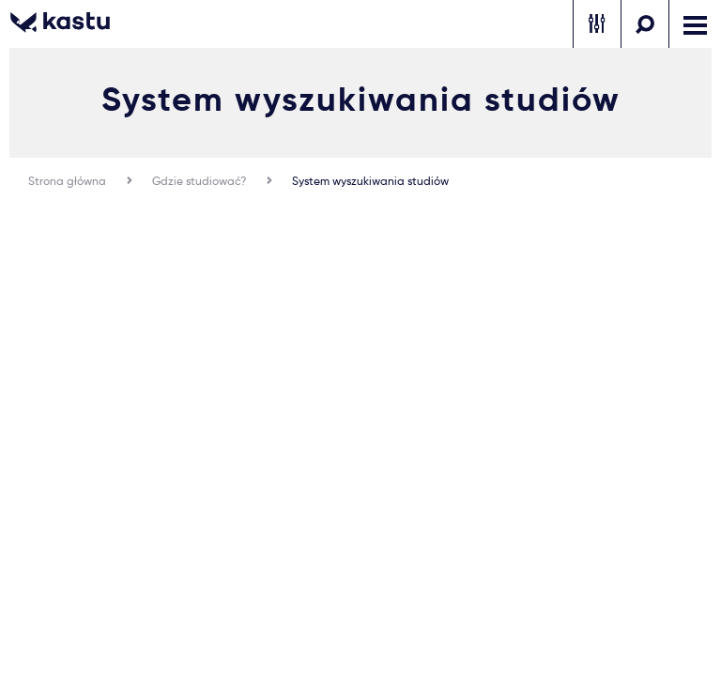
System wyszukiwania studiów (370, 181)
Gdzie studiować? (199, 181)
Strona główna (67, 181)
